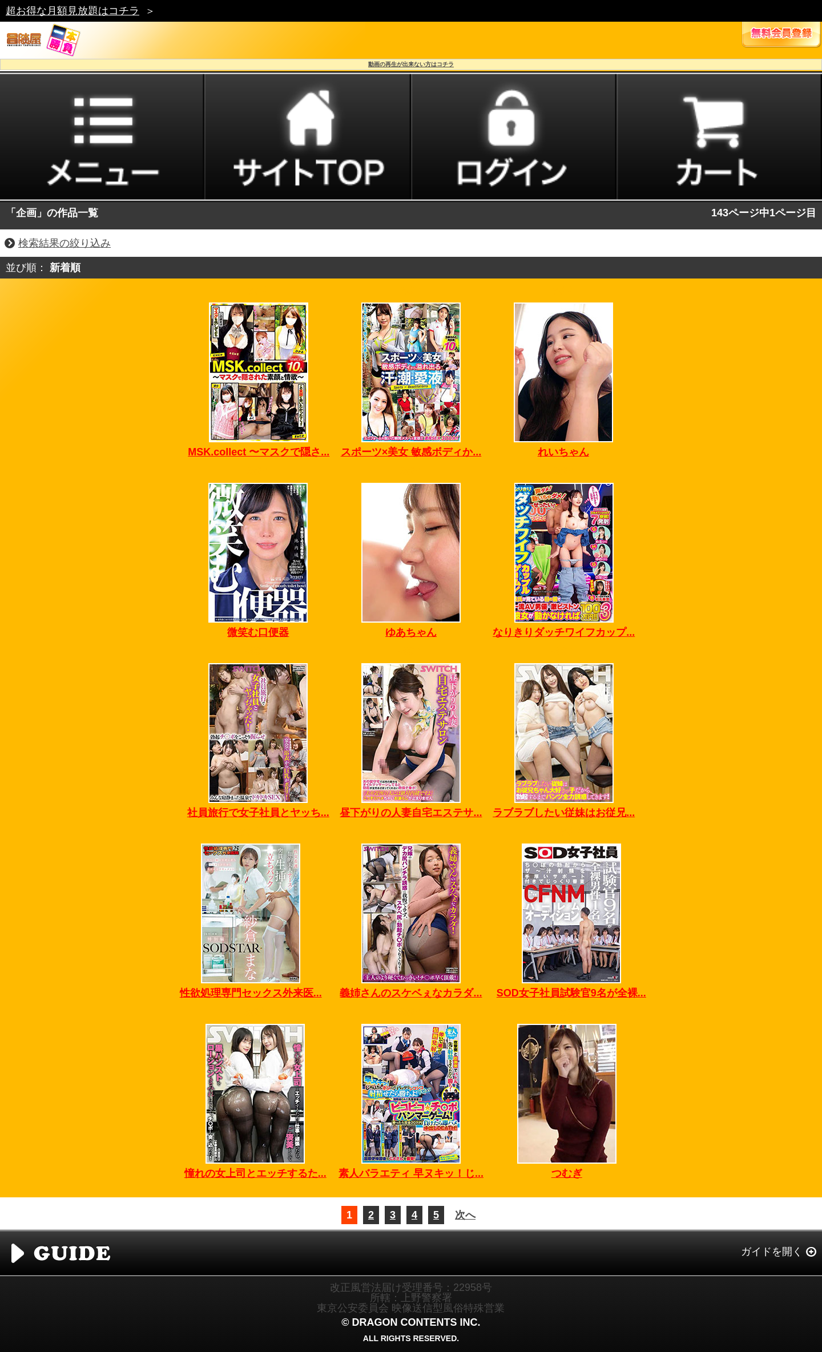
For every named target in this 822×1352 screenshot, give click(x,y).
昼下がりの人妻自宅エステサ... (411, 812)
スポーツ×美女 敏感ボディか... (411, 452)
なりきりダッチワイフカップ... (564, 632)
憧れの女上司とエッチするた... (255, 1173)
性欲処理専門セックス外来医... (251, 993)
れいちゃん (563, 452)
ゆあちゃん (411, 632)
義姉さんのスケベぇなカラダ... (411, 993)
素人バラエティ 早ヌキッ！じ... (411, 1173)
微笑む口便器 (258, 632)
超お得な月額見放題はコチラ (72, 11)
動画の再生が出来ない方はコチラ (411, 64)
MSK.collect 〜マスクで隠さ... (258, 452)
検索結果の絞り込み (64, 243)
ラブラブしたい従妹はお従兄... (564, 812)
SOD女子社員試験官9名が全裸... (571, 993)
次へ (465, 1215)
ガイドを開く (772, 1251)
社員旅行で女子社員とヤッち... (258, 812)
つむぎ (566, 1173)
